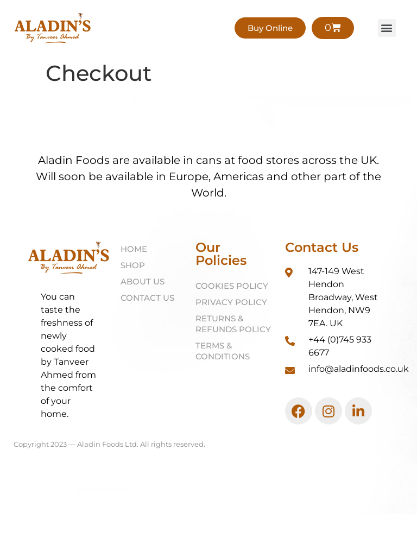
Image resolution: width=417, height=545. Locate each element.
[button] (387, 28)
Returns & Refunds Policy (233, 324)
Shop (133, 266)
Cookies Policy (231, 286)
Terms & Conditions (222, 351)
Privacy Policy (231, 302)
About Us (143, 282)
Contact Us (147, 298)
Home (134, 249)
